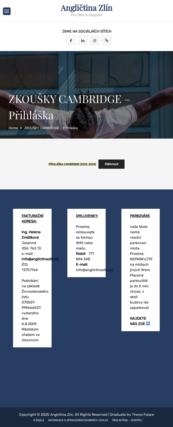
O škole (35, 420)
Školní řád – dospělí (130, 420)
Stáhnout (111, 164)
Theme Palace (144, 414)
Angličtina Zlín (86, 7)
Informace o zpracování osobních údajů (77, 420)
